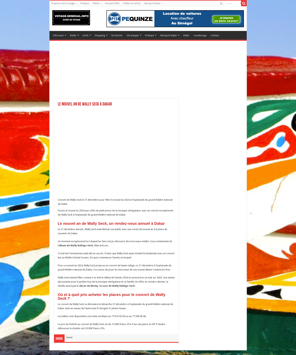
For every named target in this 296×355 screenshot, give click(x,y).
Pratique (84, 3)
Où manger (133, 35)
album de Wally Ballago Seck (76, 245)
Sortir (85, 35)
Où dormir (117, 35)
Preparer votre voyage (63, 3)
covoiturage (200, 35)
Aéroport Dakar (152, 3)
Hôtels (96, 3)
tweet (69, 337)
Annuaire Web (112, 3)
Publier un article (131, 3)
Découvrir (58, 35)
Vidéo (186, 35)
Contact (215, 35)
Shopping (100, 35)
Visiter (73, 35)
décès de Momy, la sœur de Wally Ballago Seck (107, 285)
